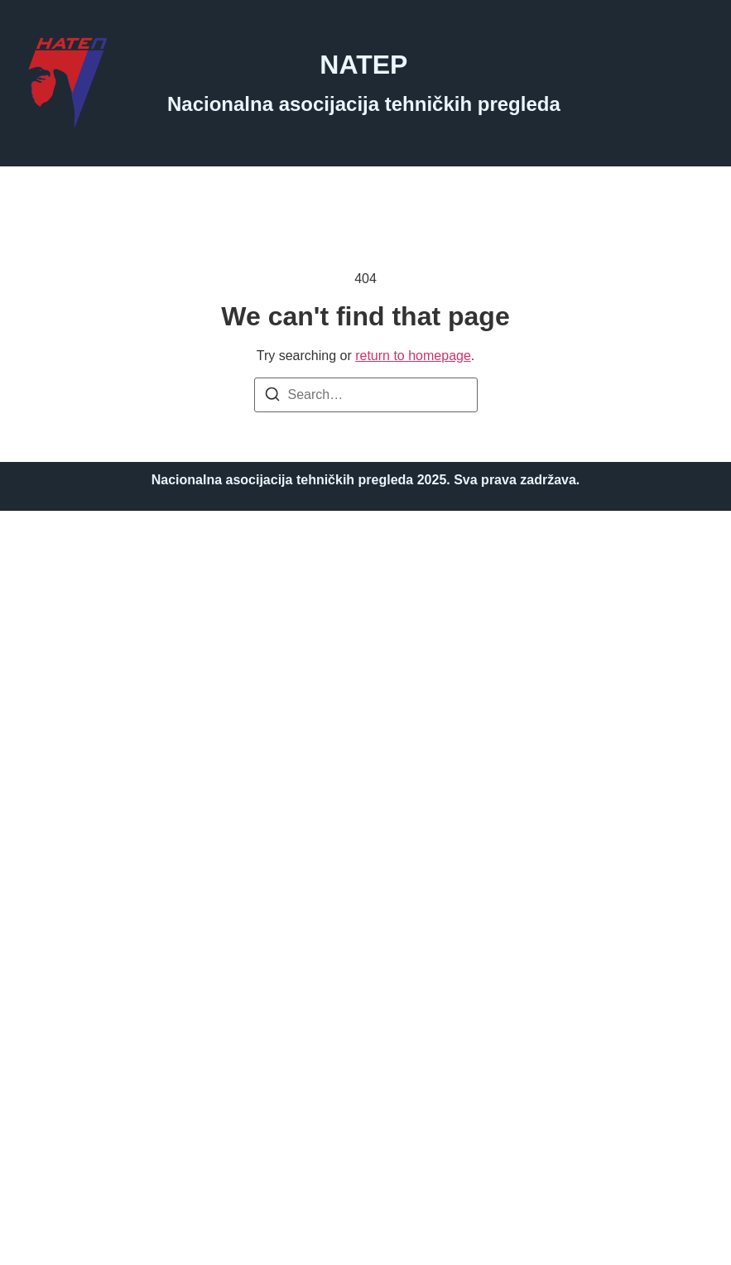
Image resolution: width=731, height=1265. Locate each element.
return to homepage (413, 356)
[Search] (272, 397)
